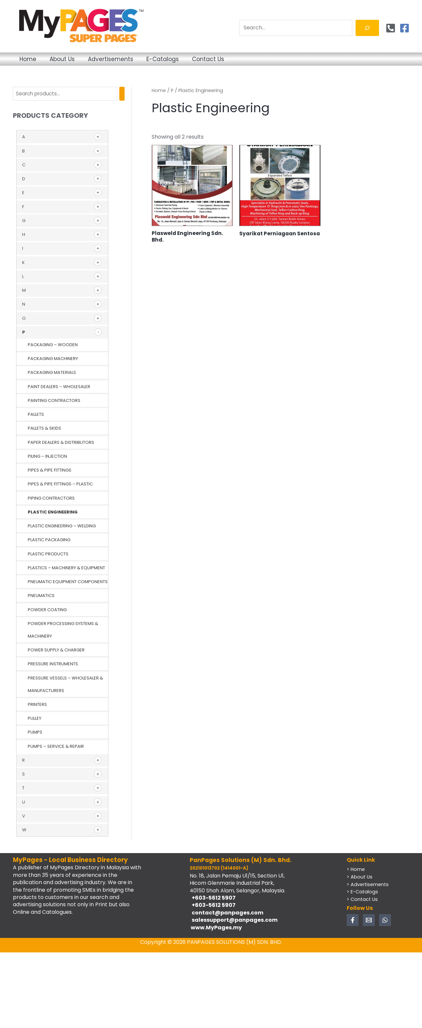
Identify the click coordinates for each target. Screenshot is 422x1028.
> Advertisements (368, 884)
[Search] (367, 28)
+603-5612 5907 (213, 898)
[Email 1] (369, 920)
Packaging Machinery (53, 359)
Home (32, 59)
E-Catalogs (197, 59)
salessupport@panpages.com (234, 920)
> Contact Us (363, 899)
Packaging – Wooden (53, 345)
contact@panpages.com (226, 913)
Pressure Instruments (53, 664)
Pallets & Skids (44, 428)
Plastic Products (48, 554)
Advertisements (135, 59)
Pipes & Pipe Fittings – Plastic (60, 484)
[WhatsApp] (385, 920)
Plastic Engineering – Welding (62, 526)
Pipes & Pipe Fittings (49, 470)
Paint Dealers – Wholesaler (59, 387)
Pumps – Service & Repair (56, 747)
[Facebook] (404, 28)
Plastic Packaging (49, 540)
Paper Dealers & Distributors (61, 443)
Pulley (34, 718)
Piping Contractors (51, 498)
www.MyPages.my (216, 928)
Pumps (35, 732)
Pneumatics (41, 596)
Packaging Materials (52, 373)
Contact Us (253, 59)
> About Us (360, 877)
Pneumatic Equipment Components (68, 582)
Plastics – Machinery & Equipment (66, 568)
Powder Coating (47, 610)
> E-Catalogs (363, 891)
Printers (37, 705)
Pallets (36, 415)
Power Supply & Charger (56, 650)
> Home (356, 869)
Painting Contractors (54, 401)
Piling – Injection (47, 456)
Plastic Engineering (53, 512)
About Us (77, 59)
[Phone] (391, 28)
